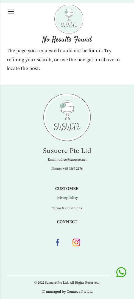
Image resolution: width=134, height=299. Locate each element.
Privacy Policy (67, 198)
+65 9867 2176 (73, 169)
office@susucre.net (72, 160)
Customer (67, 188)
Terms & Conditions (67, 208)
